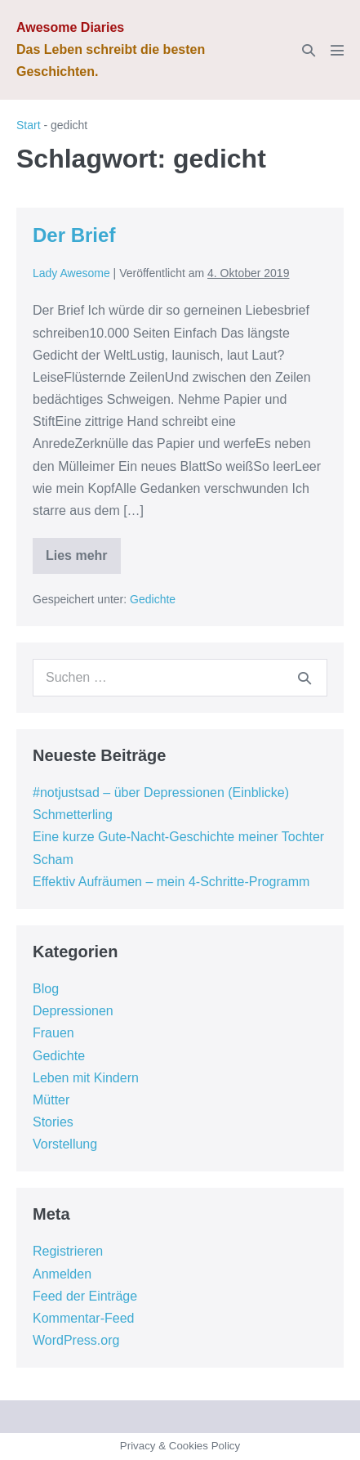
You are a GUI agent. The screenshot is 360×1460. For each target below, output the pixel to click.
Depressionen (73, 1011)
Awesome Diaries (70, 27)
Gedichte (153, 599)
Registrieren (68, 1251)
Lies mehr (77, 561)
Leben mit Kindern (86, 1078)
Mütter (51, 1100)
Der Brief (74, 235)
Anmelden (62, 1274)
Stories (53, 1122)
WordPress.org (76, 1340)
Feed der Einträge (85, 1296)
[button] (308, 50)
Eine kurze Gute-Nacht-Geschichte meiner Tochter (178, 837)
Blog (46, 989)
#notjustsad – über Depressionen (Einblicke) (161, 792)
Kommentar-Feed (84, 1318)
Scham (53, 860)
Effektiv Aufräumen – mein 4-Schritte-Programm (171, 882)
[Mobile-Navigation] (337, 49)
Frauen (53, 1033)
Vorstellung (65, 1144)
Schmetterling (73, 815)
